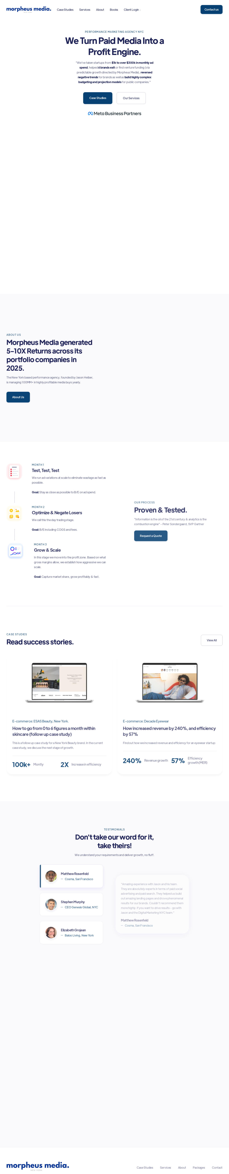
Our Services (131, 98)
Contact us (211, 9)
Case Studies (65, 9)
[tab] (71, 876)
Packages (198, 1167)
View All (211, 640)
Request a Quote (151, 535)
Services (84, 9)
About (100, 9)
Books (114, 9)
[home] (28, 9)
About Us (18, 397)
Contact (216, 1167)
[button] (132, 9)
